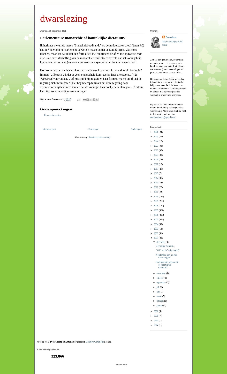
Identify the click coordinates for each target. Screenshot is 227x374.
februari (160, 301)
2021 (156, 155)
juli (158, 287)
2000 (156, 311)
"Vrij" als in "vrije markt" (167, 250)
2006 (156, 215)
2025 (156, 136)
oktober (160, 278)
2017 (156, 169)
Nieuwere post (49, 129)
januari (159, 305)
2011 (156, 192)
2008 (156, 205)
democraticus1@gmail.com (162, 117)
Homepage (93, 129)
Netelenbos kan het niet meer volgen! (166, 256)
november (161, 273)
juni (158, 292)
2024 (156, 141)
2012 (156, 187)
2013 (156, 182)
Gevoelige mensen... (165, 246)
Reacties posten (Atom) (99, 137)
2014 (156, 178)
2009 (156, 201)
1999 (156, 316)
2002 (156, 233)
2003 (156, 229)
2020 (156, 159)
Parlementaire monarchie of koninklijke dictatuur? (83, 38)
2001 (156, 238)
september (161, 282)
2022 (156, 150)
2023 (156, 146)
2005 (156, 219)
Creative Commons (95, 342)
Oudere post (136, 129)
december (161, 242)
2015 (156, 173)
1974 (156, 325)
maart (159, 296)
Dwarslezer (171, 37)
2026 (156, 132)
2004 (156, 224)
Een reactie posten (52, 115)
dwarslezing (63, 18)
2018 (156, 164)
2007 (156, 210)
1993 (156, 320)
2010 (156, 196)
